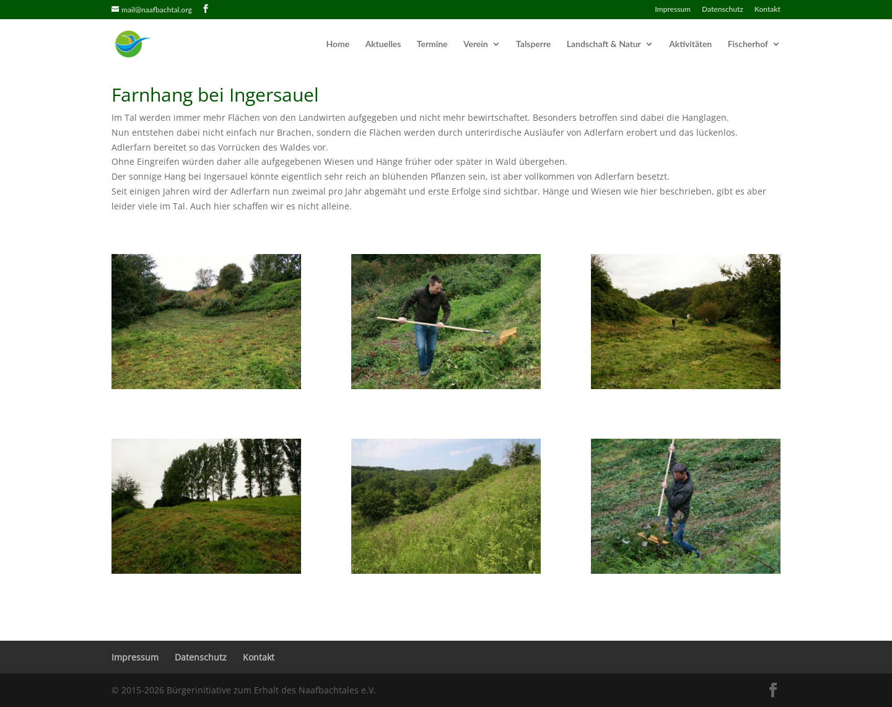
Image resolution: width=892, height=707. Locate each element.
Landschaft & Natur (604, 44)
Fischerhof (748, 44)
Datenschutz (722, 10)
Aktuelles (383, 44)
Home (338, 44)
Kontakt (767, 10)
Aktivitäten (690, 44)
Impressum (673, 10)
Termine (432, 44)
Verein (475, 44)
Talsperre (533, 44)
